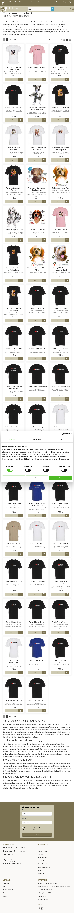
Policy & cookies (43, 864)
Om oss (40, 870)
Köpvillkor (41, 861)
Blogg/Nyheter (42, 851)
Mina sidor (41, 848)
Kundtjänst (41, 854)
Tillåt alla (60, 478)
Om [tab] (61, 440)
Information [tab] (37, 440)
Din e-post (25, 810)
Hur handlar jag (42, 857)
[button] (3, 2)
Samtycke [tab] (12, 440)
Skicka (37, 834)
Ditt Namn (25, 819)
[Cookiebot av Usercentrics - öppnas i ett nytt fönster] (63, 434)
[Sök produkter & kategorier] (39, 9)
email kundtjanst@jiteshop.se (12, 863)
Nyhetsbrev (41, 873)
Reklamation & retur (44, 867)
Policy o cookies (44, 830)
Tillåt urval (37, 478)
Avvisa (13, 478)
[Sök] (52, 9)
